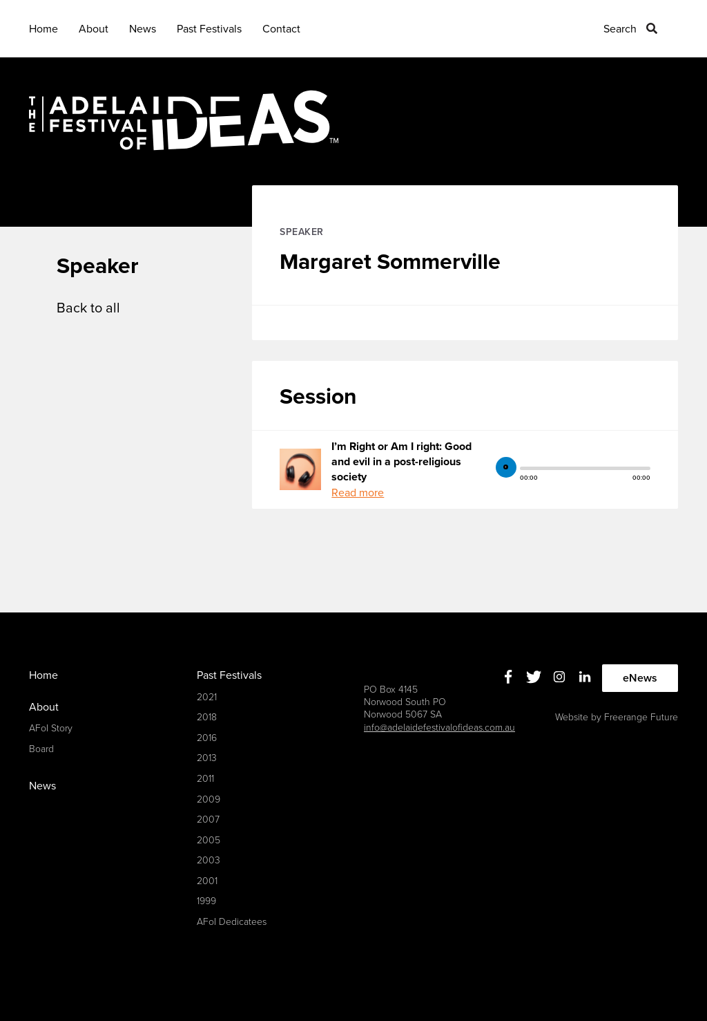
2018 (207, 717)
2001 (207, 881)
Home (43, 29)
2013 (207, 758)
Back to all (88, 308)
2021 (207, 697)
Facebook (508, 676)
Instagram (559, 676)
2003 (208, 860)
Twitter (534, 676)
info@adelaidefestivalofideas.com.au (439, 727)
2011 (205, 779)
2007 (208, 819)
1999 (206, 901)
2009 (208, 799)
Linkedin (585, 676)
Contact (281, 29)
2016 (207, 738)
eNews (640, 678)
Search (620, 29)
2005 (208, 840)
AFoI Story (50, 728)
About (93, 29)
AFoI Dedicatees (232, 922)
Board (41, 749)
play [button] (506, 467)
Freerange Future (641, 717)
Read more (357, 493)
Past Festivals (209, 29)
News (142, 29)
